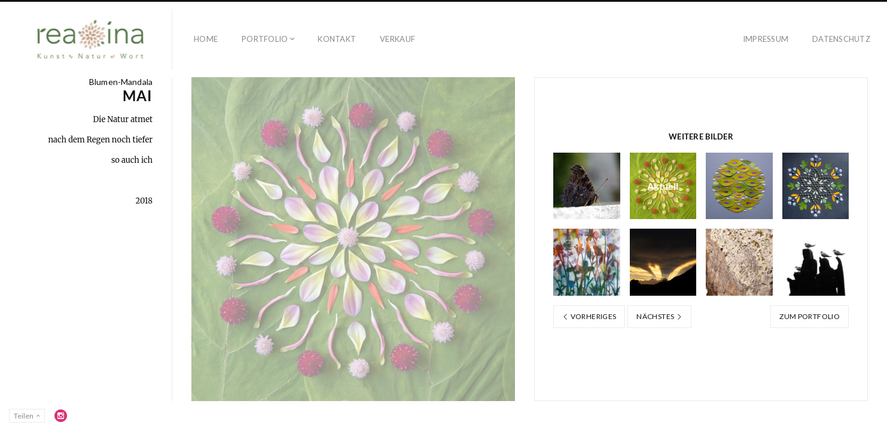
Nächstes (659, 316)
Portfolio (265, 39)
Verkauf (397, 39)
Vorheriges (589, 316)
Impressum (765, 39)
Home (206, 39)
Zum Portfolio (809, 316)
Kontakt (337, 39)
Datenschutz (841, 39)
